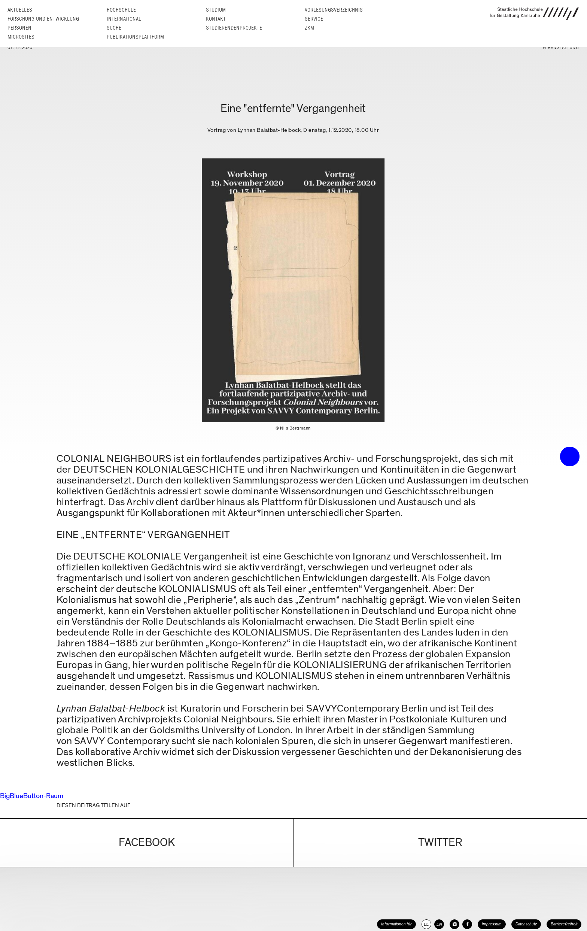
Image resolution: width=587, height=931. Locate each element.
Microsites (20, 37)
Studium (216, 10)
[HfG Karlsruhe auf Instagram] (454, 924)
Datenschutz (526, 924)
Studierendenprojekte (234, 28)
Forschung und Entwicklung (43, 19)
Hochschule (121, 10)
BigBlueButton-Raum (31, 796)
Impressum (492, 924)
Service (314, 19)
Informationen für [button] (396, 924)
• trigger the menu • (570, 456)
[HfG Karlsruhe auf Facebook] (467, 924)
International (124, 19)
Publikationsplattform (135, 37)
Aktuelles (19, 10)
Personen (19, 28)
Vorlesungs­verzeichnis (334, 10)
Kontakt (216, 19)
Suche (114, 28)
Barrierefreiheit (564, 924)
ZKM (309, 28)
